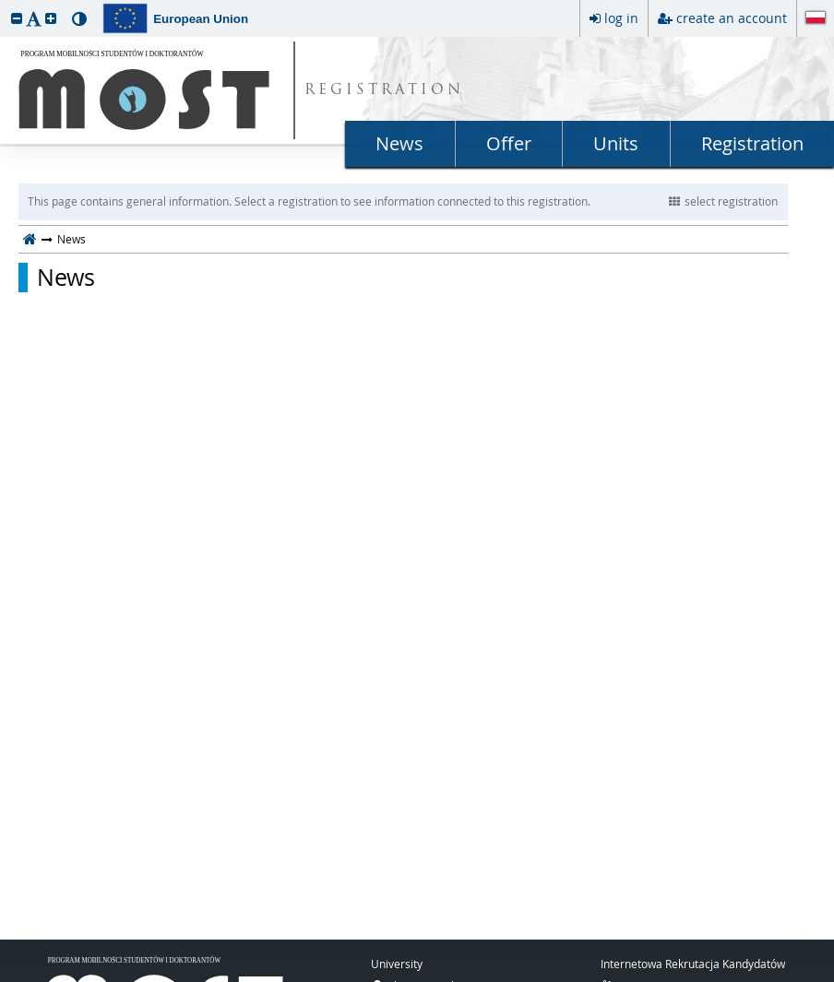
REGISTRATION (384, 91)
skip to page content (4, 4)
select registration (723, 201)
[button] (16, 18)
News (399, 143)
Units (615, 143)
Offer (508, 143)
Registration (752, 143)
